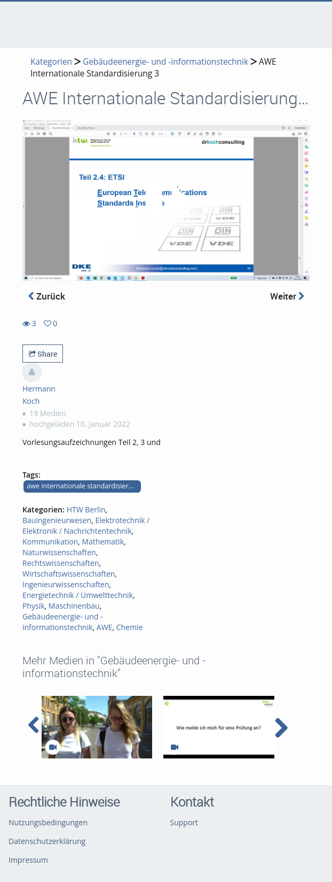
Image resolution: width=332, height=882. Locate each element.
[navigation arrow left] (34, 725)
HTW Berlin (86, 509)
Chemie (129, 627)
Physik (33, 606)
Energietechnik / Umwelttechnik (77, 595)
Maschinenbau (74, 606)
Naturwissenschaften (59, 552)
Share (43, 354)
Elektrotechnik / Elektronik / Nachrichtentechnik (85, 525)
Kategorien (51, 61)
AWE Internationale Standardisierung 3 (153, 67)
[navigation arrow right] (281, 728)
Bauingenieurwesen (56, 520)
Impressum (28, 860)
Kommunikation (50, 541)
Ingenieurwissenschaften (65, 584)
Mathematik (103, 541)
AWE (105, 627)
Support (184, 822)
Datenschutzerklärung (47, 841)
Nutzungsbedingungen (48, 822)
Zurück (46, 296)
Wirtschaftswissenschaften (68, 574)
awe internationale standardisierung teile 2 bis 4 (84, 485)
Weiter (287, 296)
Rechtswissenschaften (60, 563)
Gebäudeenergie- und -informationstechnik (165, 61)
